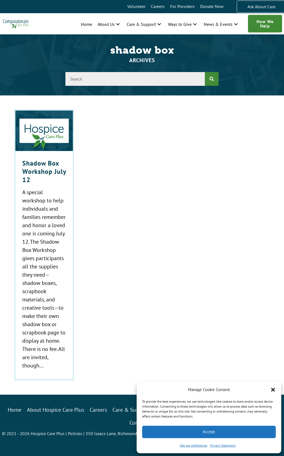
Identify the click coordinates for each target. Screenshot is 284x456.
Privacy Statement (223, 445)
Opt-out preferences (193, 445)
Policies (75, 433)
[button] (273, 389)
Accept (209, 431)
